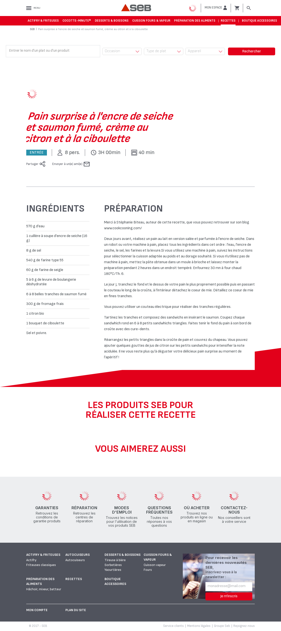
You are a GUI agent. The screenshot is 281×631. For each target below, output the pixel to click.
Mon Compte (37, 610)
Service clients (173, 626)
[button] (216, 8)
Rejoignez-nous (244, 626)
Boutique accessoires (259, 21)
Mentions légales (199, 626)
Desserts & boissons (112, 21)
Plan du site (75, 610)
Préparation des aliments (194, 21)
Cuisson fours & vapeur (151, 21)
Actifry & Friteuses (43, 21)
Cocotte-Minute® (76, 21)
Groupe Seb (222, 626)
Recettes (228, 21)
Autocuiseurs (77, 555)
